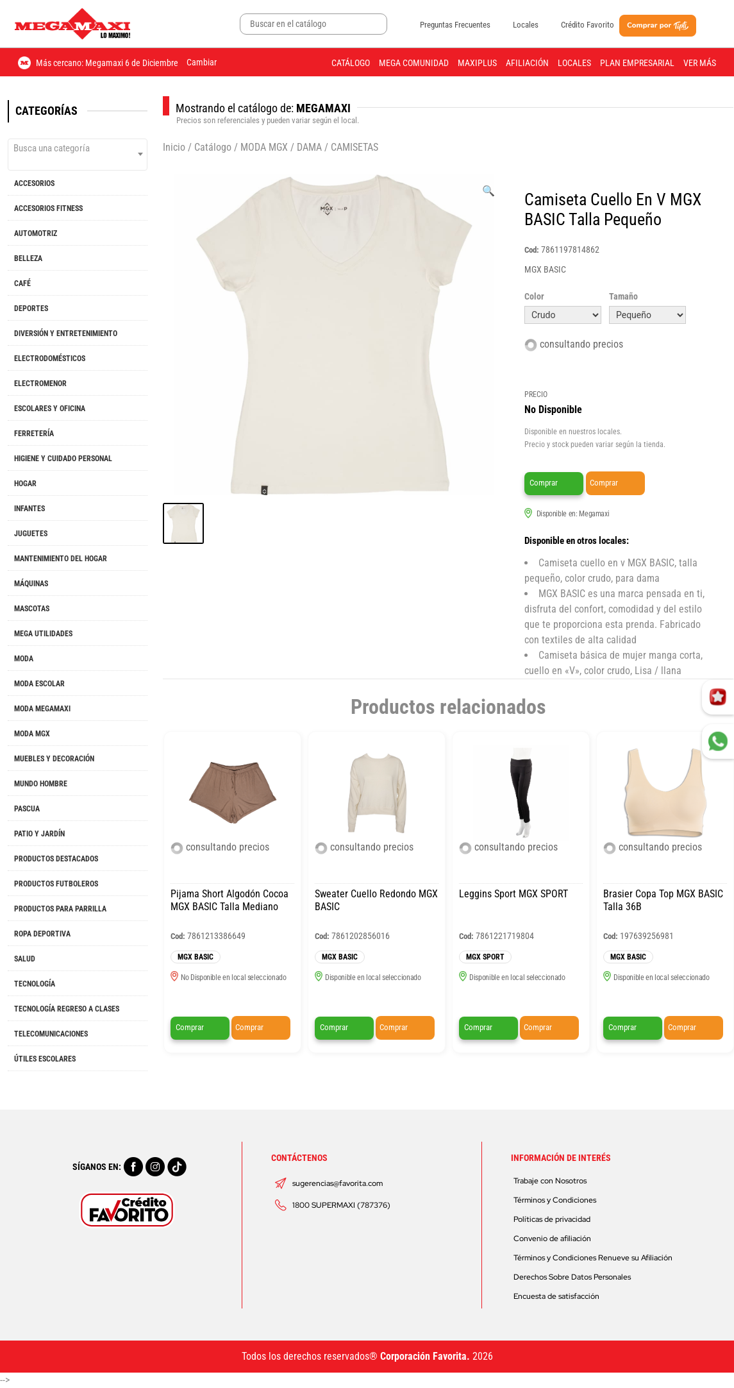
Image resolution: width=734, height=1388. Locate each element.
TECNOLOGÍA (34, 983)
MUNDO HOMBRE (40, 783)
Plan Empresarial (637, 63)
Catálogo (350, 63)
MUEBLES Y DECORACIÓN (54, 758)
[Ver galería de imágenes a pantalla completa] (488, 191)
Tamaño (623, 296)
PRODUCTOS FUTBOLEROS (56, 883)
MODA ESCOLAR (39, 683)
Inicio (174, 147)
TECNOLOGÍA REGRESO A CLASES (66, 1008)
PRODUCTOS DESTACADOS (56, 858)
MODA (23, 658)
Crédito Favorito (587, 25)
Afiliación (527, 63)
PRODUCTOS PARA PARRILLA (60, 908)
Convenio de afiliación (552, 1238)
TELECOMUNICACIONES (51, 1033)
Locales (525, 25)
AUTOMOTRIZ (35, 233)
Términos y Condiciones (554, 1200)
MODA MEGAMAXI (42, 708)
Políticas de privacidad (551, 1219)
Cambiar (202, 62)
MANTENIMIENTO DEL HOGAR (60, 558)
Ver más (699, 63)
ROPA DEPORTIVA (42, 933)
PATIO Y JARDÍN (39, 833)
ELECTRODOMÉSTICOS (49, 358)
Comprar (544, 482)
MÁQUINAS (31, 583)
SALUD (24, 958)
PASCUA (27, 808)
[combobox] (77, 155)
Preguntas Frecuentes (455, 25)
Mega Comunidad (414, 63)
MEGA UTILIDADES (43, 633)
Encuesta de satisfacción (556, 1296)
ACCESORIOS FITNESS (48, 208)
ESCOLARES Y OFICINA (49, 408)
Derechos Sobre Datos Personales (572, 1277)
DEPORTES (31, 308)
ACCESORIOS (34, 183)
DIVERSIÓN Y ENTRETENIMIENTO (65, 333)
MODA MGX (32, 733)
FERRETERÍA (34, 433)
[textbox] (77, 148)
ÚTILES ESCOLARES (45, 1058)
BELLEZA (28, 258)
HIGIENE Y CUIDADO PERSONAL (63, 458)
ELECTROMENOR (40, 383)
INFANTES (29, 508)
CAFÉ (22, 283)
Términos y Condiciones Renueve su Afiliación (592, 1258)
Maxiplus (477, 63)
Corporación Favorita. (425, 1356)
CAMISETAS (354, 147)
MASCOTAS (31, 608)
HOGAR (25, 483)
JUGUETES (30, 533)
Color (534, 296)
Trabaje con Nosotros (550, 1181)
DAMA (309, 147)
